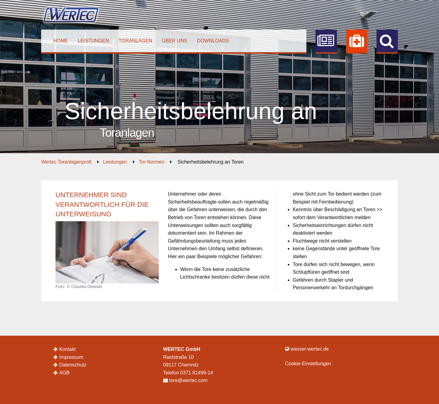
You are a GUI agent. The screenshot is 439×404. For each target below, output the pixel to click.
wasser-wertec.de (307, 349)
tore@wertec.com (185, 380)
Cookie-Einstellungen (308, 363)
